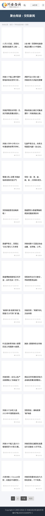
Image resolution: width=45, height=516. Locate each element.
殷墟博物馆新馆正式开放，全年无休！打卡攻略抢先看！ (11, 280)
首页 (11, 24)
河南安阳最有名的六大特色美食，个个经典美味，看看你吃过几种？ (33, 480)
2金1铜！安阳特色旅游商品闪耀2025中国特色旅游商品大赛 (33, 46)
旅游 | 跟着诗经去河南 (33, 343)
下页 (23, 498)
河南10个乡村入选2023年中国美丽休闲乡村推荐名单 (11, 413)
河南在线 (30, 510)
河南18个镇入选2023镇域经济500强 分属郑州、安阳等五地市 (11, 447)
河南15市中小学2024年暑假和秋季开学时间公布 (11, 146)
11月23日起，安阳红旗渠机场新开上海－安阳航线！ (11, 46)
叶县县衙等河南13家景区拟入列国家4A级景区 (12, 346)
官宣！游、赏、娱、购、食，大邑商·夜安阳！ (32, 180)
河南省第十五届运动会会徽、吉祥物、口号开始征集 (33, 246)
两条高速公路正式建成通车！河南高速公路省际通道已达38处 (33, 113)
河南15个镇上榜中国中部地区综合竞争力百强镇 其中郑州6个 (12, 80)
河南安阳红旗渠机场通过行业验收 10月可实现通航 (33, 447)
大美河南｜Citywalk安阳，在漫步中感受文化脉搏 (11, 480)
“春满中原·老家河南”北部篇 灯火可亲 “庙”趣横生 (11, 313)
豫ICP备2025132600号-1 (22, 513)
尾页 (31, 498)
